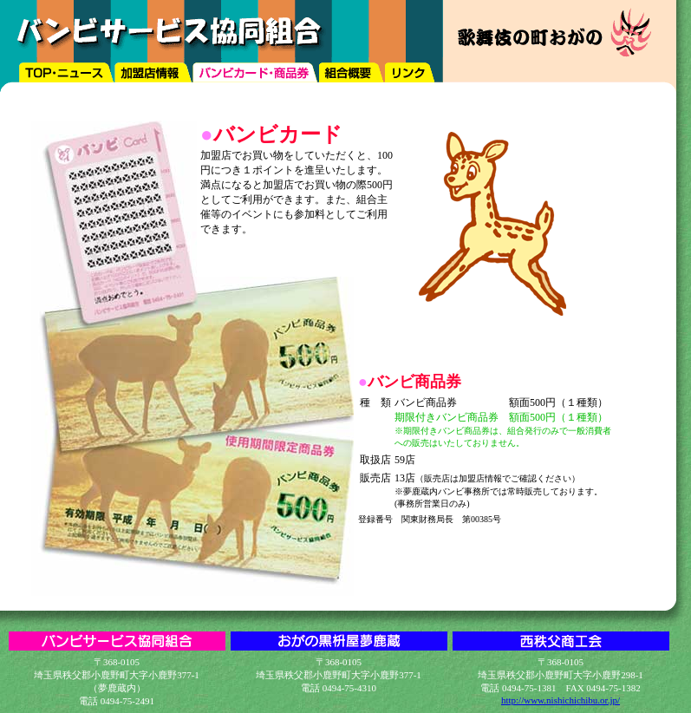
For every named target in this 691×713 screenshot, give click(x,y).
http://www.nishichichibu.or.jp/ (560, 700)
